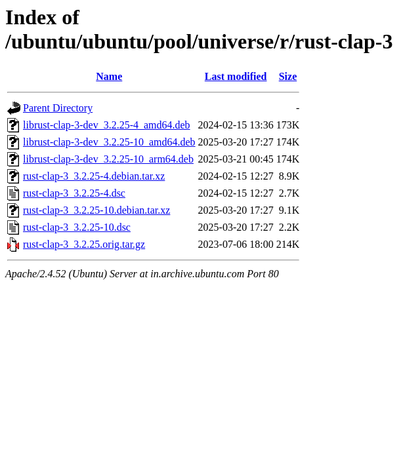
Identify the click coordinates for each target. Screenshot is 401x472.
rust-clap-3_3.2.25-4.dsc (74, 193)
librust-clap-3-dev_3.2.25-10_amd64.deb (109, 142)
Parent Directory (58, 107)
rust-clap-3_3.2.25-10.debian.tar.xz (96, 210)
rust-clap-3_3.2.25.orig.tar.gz (84, 244)
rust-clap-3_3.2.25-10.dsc (77, 227)
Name (109, 76)
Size (288, 76)
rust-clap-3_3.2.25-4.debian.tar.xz (94, 176)
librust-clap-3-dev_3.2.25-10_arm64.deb (108, 159)
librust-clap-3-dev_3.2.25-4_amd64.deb (106, 124)
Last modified (236, 76)
